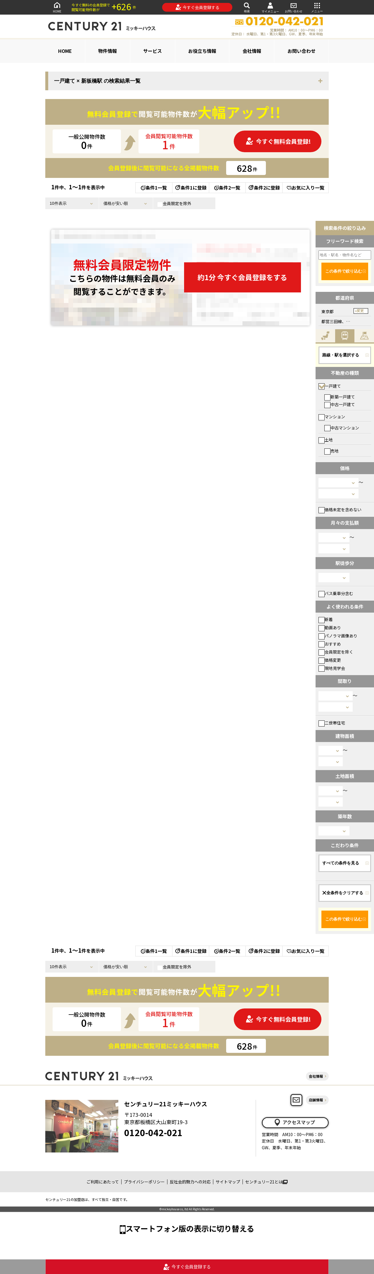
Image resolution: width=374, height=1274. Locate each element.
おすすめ (329, 644)
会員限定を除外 (174, 203)
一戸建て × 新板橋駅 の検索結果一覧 (97, 81)
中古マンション (341, 428)
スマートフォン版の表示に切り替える (190, 1228)
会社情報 (252, 50)
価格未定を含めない (339, 509)
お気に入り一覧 (305, 187)
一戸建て (329, 386)
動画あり (329, 627)
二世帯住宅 (331, 723)
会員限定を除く (335, 652)
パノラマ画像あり (337, 636)
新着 (325, 619)
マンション (331, 417)
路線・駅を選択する (340, 355)
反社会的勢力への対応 (190, 1182)
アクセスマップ (294, 1122)
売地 (331, 451)
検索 (247, 7)
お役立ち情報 (202, 50)
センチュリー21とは (266, 1182)
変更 (360, 311)
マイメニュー (270, 7)
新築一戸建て (339, 397)
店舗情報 (316, 1099)
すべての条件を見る (340, 863)
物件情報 (107, 50)
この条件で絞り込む (343, 271)
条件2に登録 (264, 187)
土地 (325, 440)
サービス (152, 50)
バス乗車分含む (335, 593)
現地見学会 (331, 668)
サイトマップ (228, 1182)
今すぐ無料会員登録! (278, 141)
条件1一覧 (154, 187)
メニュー (317, 7)
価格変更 (329, 660)
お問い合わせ (293, 7)
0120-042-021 (153, 1132)
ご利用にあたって (102, 1182)
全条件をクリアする (342, 892)
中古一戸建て (339, 404)
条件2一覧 (227, 187)
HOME (57, 7)
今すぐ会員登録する (197, 7)
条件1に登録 (190, 187)
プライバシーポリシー (144, 1182)
